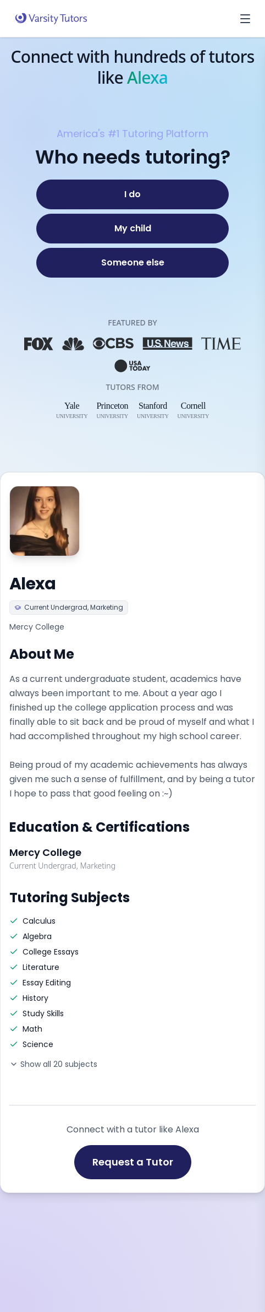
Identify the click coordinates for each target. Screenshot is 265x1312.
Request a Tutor (132, 1162)
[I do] (132, 194)
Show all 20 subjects (53, 1064)
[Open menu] (245, 19)
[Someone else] (132, 263)
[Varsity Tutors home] (51, 19)
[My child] (132, 228)
